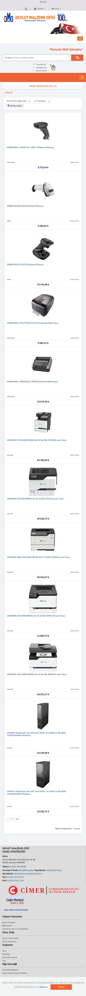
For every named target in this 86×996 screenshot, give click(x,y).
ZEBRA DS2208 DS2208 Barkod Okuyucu (25, 206)
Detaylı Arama (39, 71)
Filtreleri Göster (15, 106)
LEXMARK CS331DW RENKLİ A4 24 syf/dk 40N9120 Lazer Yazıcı (36, 616)
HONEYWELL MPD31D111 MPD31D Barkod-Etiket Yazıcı (32, 382)
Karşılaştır (39, 68)
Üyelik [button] (39, 9)
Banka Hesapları (8, 922)
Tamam (61, 987)
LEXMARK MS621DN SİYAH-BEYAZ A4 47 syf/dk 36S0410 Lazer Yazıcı (38, 557)
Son (17, 819)
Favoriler (39, 64)
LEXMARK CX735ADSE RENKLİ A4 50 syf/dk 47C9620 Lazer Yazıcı (37, 440)
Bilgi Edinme (7, 926)
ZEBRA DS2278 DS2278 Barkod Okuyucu (25, 265)
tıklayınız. (43, 987)
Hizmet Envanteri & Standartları (15, 929)
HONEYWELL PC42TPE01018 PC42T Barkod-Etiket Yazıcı (32, 323)
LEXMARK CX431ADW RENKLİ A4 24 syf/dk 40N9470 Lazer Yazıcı (37, 674)
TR (41, 2)
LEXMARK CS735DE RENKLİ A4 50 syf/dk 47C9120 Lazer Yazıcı (35, 499)
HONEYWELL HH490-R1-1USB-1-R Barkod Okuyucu (30, 147)
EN (45, 2)
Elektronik (9, 93)
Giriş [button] (56, 9)
